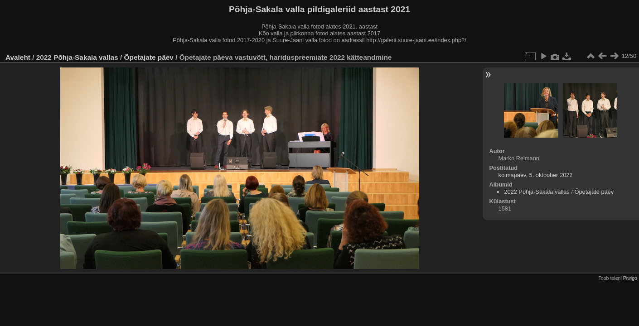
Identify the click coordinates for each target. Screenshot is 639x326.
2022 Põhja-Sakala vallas (77, 57)
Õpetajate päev (149, 57)
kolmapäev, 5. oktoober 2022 (536, 175)
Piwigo (630, 278)
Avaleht (17, 57)
